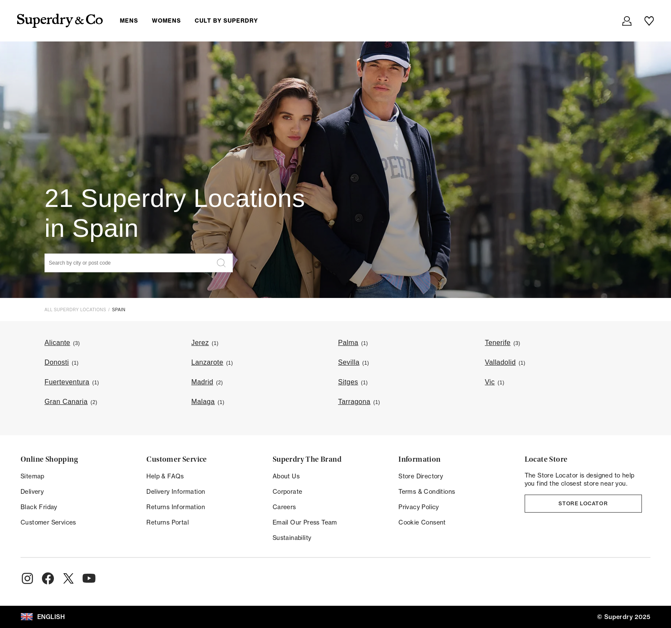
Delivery (32, 491)
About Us (286, 476)
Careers (284, 507)
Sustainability (292, 538)
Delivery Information (175, 491)
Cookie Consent (422, 522)
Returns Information (175, 507)
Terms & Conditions (426, 491)
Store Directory (420, 476)
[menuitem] (196, 20)
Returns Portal (167, 522)
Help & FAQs (165, 476)
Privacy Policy (418, 507)
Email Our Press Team (305, 522)
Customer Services (48, 522)
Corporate (288, 491)
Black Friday (39, 507)
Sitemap (33, 476)
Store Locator (583, 503)
